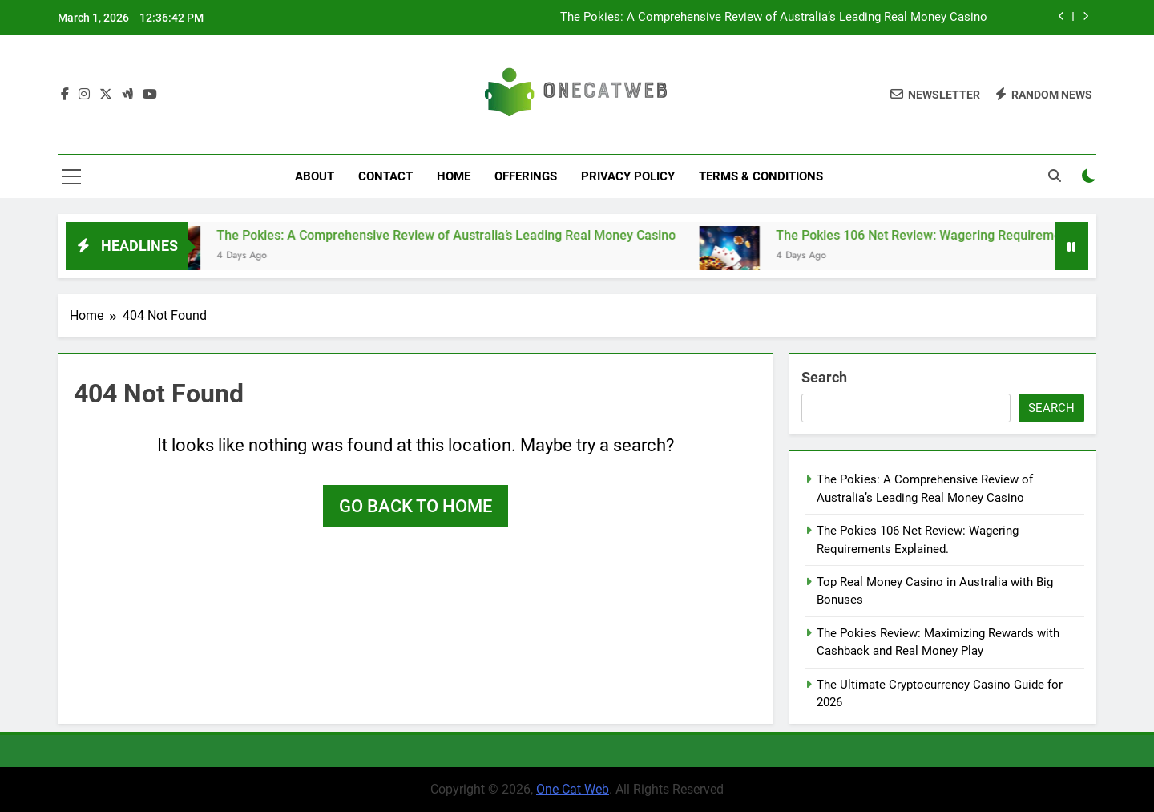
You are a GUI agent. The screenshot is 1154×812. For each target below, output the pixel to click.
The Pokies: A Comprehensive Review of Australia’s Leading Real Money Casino (773, 17)
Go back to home (415, 506)
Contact (385, 176)
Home (453, 176)
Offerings (525, 176)
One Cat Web (572, 789)
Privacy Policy (628, 176)
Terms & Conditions (761, 176)
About (314, 176)
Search (824, 377)
